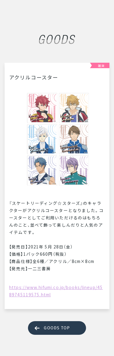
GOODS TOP (57, 328)
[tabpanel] (57, 139)
